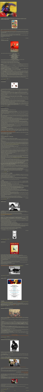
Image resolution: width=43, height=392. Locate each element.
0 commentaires (9, 305)
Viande (6, 389)
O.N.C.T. (2, 337)
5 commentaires (9, 171)
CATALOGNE (5, 79)
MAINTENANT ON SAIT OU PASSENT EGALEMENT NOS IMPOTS (9, 339)
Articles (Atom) (4, 391)
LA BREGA (4, 2)
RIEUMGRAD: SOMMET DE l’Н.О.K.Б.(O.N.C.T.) (7, 308)
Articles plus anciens (27, 390)
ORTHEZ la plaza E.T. (3, 201)
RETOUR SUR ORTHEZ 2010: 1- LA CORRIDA (6, 173)
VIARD (5, 337)
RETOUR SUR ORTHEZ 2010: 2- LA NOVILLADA (7, 136)
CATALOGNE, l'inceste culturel (4, 40)
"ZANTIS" (3, 79)
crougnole (2, 106)
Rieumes (4, 337)
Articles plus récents (2, 390)
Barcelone (2, 39)
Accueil (14, 390)
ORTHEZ (2, 135)
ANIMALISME (5, 389)
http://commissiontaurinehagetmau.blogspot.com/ (18, 265)
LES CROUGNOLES (3, 81)
